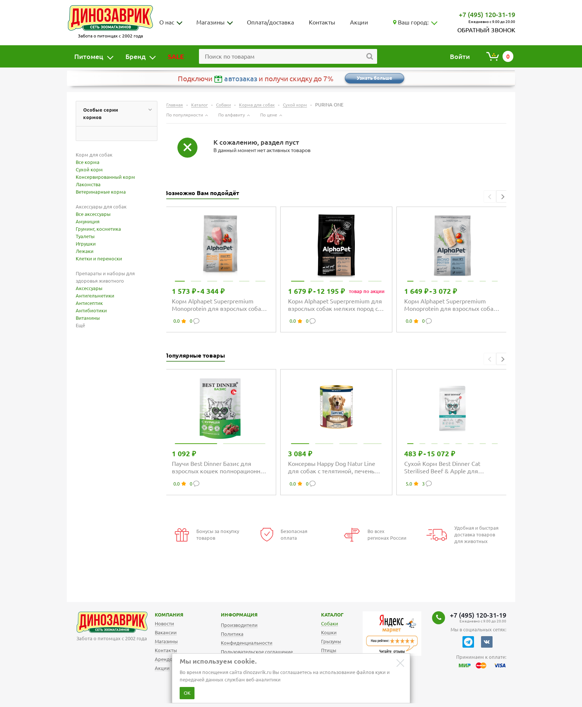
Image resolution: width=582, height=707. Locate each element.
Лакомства (88, 184)
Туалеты (85, 236)
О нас (166, 22)
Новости (164, 623)
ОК (187, 693)
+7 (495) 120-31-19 (487, 14)
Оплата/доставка (270, 22)
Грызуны (331, 641)
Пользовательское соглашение (257, 651)
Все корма (87, 162)
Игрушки (86, 243)
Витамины (88, 317)
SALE (176, 56)
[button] (502, 196)
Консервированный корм (105, 177)
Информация (231, 614)
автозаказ (240, 79)
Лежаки (85, 251)
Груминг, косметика (98, 228)
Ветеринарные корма (101, 191)
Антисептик (89, 303)
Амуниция (87, 221)
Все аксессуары (93, 214)
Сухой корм (89, 169)
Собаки (329, 623)
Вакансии (166, 632)
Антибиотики (91, 310)
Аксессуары (89, 288)
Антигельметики (95, 295)
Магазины (210, 22)
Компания (159, 614)
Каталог (326, 614)
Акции (359, 22)
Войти (460, 56)
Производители (239, 625)
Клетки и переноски (99, 258)
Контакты (322, 22)
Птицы (328, 650)
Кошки (329, 632)
